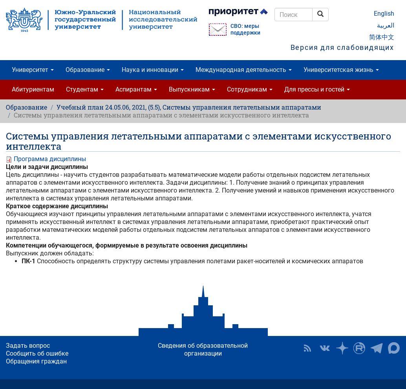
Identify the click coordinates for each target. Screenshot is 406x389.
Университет (33, 69)
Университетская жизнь (341, 69)
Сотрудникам (249, 89)
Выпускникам (192, 89)
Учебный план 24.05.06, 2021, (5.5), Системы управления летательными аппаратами (189, 107)
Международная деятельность (244, 69)
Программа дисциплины (50, 159)
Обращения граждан (36, 361)
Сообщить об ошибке (37, 353)
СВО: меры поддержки (245, 29)
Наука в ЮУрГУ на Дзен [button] (342, 348)
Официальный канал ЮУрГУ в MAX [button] (394, 348)
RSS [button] (307, 348)
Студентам (85, 89)
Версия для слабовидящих (342, 47)
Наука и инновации (153, 69)
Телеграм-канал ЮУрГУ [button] (376, 348)
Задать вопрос (28, 345)
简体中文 (381, 37)
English (384, 13)
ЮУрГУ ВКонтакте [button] (324, 348)
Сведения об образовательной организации (203, 349)
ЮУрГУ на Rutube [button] (359, 348)
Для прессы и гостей (317, 89)
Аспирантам (136, 89)
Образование (88, 69)
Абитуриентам (33, 89)
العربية (385, 25)
